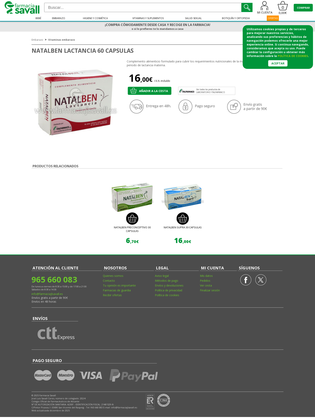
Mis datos (206, 276)
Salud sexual (193, 18)
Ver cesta (206, 285)
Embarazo (58, 18)
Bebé (38, 18)
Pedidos (205, 280)
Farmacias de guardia (117, 290)
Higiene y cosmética (95, 18)
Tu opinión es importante (119, 285)
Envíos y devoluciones (169, 285)
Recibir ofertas (112, 295)
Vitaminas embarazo (61, 39)
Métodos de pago (166, 280)
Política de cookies (167, 295)
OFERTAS (273, 18)
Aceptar (277, 63)
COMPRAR (303, 7)
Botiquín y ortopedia (236, 18)
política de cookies (293, 56)
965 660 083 (54, 279)
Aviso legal (162, 276)
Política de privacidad (168, 290)
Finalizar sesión (210, 290)
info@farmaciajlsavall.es (47, 294)
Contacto (109, 280)
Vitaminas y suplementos (148, 18)
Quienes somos (113, 276)
